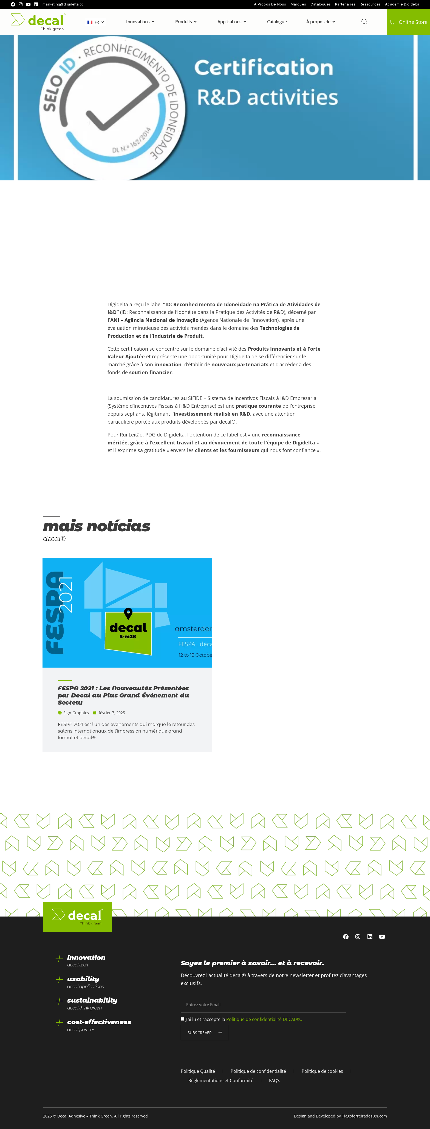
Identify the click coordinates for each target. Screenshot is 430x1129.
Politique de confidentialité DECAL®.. (264, 1019)
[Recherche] (364, 21)
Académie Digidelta (402, 4)
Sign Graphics (76, 712)
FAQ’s (274, 1080)
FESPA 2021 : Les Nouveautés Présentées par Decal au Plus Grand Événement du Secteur (123, 696)
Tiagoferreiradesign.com (364, 1116)
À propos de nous (270, 4)
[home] (38, 22)
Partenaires (345, 4)
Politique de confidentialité (258, 1071)
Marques (298, 4)
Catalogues (320, 4)
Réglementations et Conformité (220, 1080)
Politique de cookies (322, 1071)
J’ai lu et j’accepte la (244, 1019)
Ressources (370, 4)
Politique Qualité (198, 1071)
